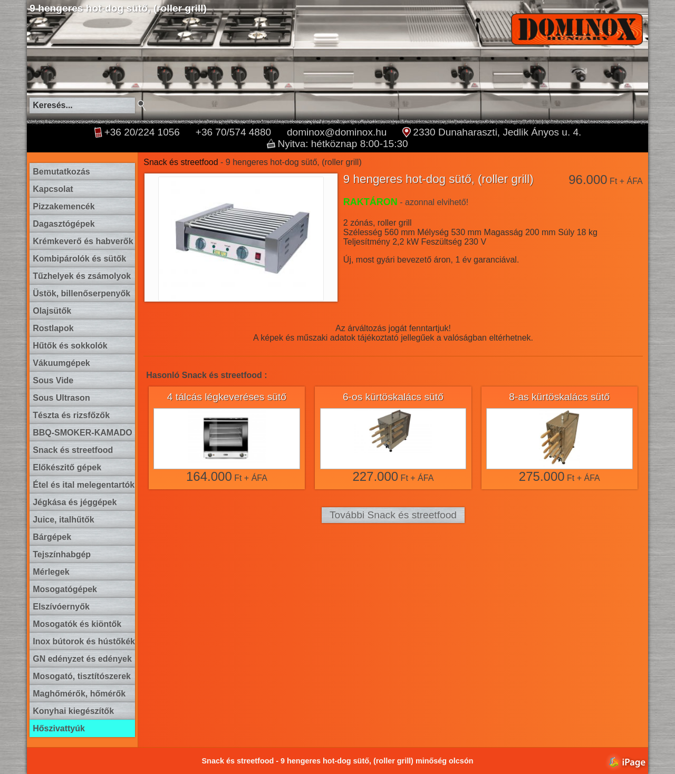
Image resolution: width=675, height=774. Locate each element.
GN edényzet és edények (82, 658)
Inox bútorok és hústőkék (84, 641)
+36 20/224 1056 (142, 132)
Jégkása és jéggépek (75, 502)
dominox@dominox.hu (337, 132)
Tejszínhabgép (62, 554)
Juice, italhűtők (63, 519)
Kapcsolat (53, 189)
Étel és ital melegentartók (83, 484)
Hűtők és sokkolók (70, 345)
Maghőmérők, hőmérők (79, 693)
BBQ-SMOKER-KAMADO (82, 432)
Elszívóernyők (61, 606)
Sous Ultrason (61, 397)
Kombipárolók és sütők (79, 258)
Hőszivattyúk (59, 728)
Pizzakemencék (63, 206)
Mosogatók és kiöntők (77, 624)
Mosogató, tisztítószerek (82, 676)
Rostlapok (53, 328)
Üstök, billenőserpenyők (81, 293)
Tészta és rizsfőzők (71, 415)
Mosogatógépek (65, 589)
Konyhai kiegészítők (73, 711)
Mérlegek (51, 571)
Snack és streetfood (73, 450)
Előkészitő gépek (67, 467)
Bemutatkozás (61, 171)
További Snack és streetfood (393, 514)
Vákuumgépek (61, 363)
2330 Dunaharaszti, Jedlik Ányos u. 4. (497, 132)
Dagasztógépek (63, 223)
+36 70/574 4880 (233, 132)
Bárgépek (52, 537)
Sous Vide (53, 380)
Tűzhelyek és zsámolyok (82, 276)
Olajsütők (52, 310)
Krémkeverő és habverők (83, 241)
